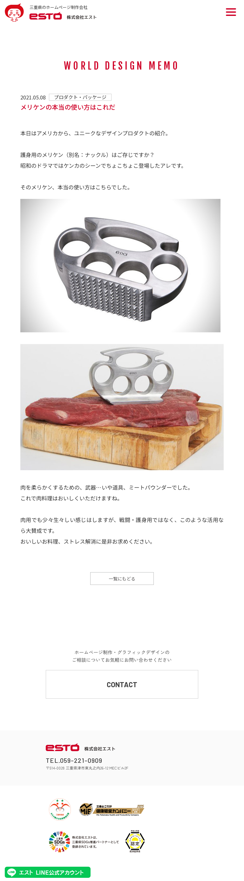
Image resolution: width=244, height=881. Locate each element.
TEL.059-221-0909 (74, 760)
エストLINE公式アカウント (48, 872)
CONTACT (122, 684)
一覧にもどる (122, 578)
